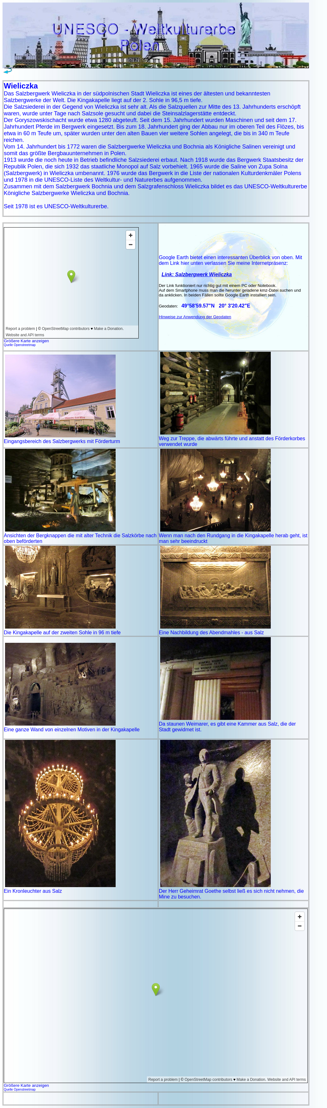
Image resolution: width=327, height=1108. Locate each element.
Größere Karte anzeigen (26, 340)
